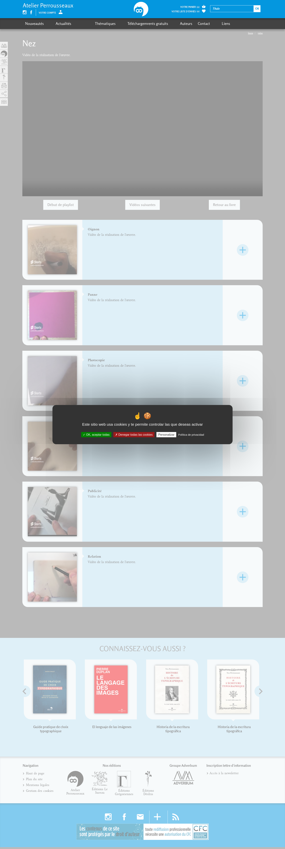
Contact (172, 23)
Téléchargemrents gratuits (122, 23)
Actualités (57, 23)
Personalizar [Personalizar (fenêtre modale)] (166, 434)
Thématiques (86, 23)
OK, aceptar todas (96, 434)
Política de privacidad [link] (191, 434)
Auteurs (154, 23)
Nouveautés (34, 23)
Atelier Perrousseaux (48, 5)
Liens (188, 23)
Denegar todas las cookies (134, 434)
